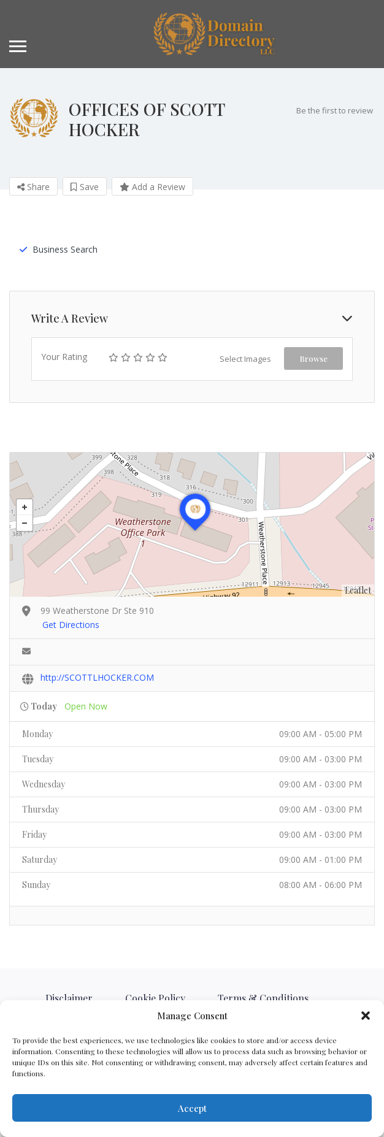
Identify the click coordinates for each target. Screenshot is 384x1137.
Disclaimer (69, 998)
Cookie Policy (155, 998)
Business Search (59, 249)
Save (85, 187)
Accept (192, 1108)
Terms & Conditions (263, 998)
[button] (365, 1015)
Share (33, 187)
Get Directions (70, 624)
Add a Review (152, 187)
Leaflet (358, 590)
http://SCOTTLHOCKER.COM (97, 677)
